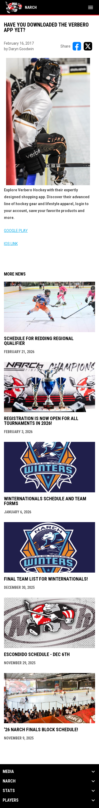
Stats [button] (9, 791)
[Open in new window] (48, 121)
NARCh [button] (9, 781)
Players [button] (10, 800)
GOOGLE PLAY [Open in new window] (16, 231)
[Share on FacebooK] (77, 46)
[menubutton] (90, 7)
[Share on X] (88, 46)
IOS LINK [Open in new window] (11, 244)
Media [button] (8, 771)
